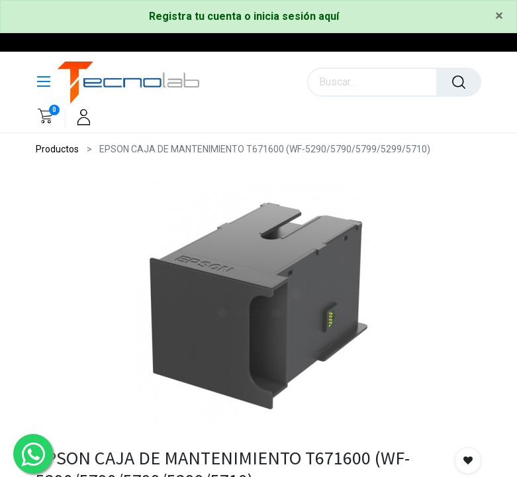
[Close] (499, 16)
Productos (57, 149)
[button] (468, 460)
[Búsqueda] (458, 82)
